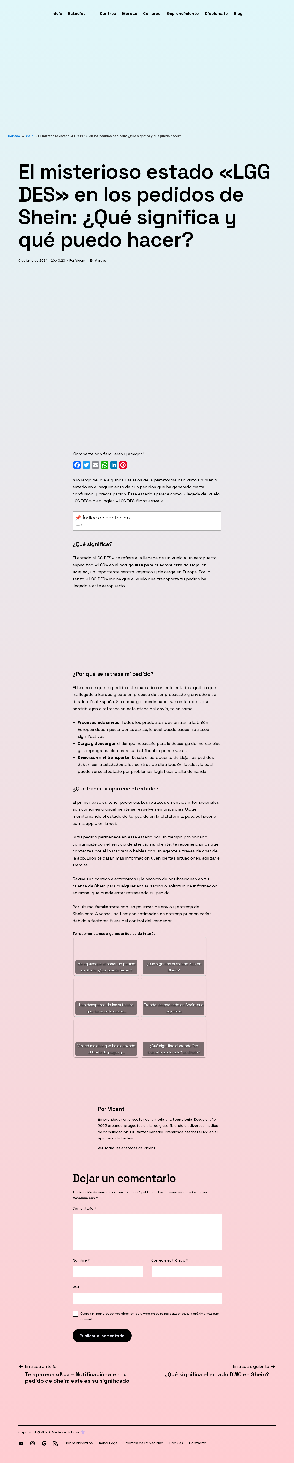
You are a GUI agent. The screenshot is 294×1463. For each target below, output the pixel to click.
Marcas (129, 13)
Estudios (77, 13)
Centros (108, 13)
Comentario (84, 1208)
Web (76, 1287)
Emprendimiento (182, 13)
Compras (152, 13)
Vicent (80, 260)
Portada (14, 136)
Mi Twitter (139, 1132)
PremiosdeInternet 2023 (186, 1132)
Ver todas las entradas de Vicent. (127, 1148)
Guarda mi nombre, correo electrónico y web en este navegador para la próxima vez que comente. (149, 1316)
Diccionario (216, 13)
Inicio (57, 13)
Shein (29, 136)
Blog (238, 13)
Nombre (81, 1260)
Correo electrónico (169, 1260)
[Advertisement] (137, 81)
